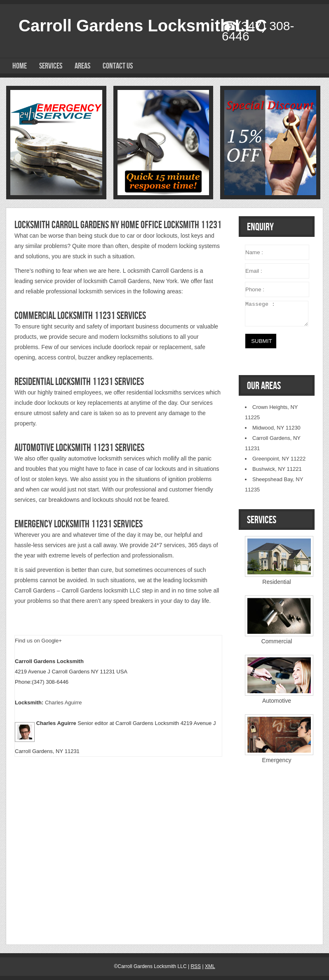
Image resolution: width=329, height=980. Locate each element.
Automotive (276, 700)
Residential (276, 582)
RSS (195, 966)
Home (19, 66)
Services (50, 66)
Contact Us (118, 66)
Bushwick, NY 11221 (277, 469)
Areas (82, 66)
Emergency (276, 760)
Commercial (276, 641)
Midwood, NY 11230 (276, 428)
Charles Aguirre (63, 702)
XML (210, 966)
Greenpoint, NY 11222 (279, 459)
